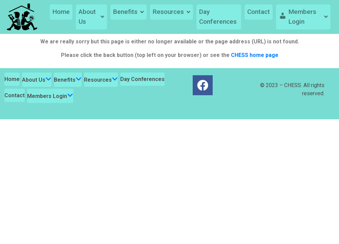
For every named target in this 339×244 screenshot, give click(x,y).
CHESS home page (254, 55)
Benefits (128, 12)
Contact (258, 12)
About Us (91, 16)
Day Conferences (218, 16)
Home (61, 12)
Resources (171, 12)
